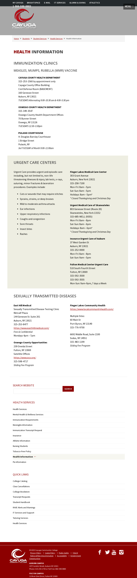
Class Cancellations (21, 481)
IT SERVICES (60, 2)
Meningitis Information (22, 423)
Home (16, 38)
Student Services (40, 38)
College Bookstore (20, 486)
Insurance (17, 433)
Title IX (75, 545)
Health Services (56, 38)
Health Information (21, 453)
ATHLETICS (94, 2)
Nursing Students (20, 443)
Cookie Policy (50, 545)
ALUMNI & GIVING (77, 2)
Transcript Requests (21, 491)
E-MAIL (47, 2)
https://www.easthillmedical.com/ (31, 328)
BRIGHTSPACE (33, 2)
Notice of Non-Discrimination (41, 547)
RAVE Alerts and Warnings (23, 501)
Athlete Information (21, 438)
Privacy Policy (35, 545)
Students (26, 38)
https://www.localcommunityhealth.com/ (91, 309)
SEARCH (68, 388)
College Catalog (19, 476)
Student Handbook (20, 496)
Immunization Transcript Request (26, 428)
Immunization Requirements (24, 419)
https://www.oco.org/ (25, 357)
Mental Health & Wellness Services (26, 414)
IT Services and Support (22, 506)
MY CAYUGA (18, 2)
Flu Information (19, 458)
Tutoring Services (19, 510)
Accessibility (62, 547)
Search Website (23, 385)
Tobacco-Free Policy (21, 448)
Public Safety (64, 545)
